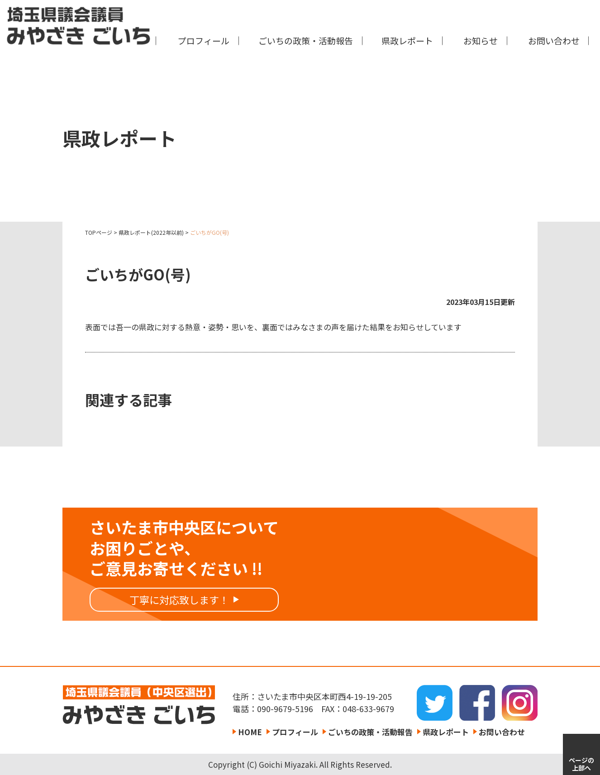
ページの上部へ (581, 764)
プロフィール (203, 40)
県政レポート (407, 40)
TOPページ (98, 232)
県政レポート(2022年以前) (151, 232)
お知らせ (480, 40)
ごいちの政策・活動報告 (305, 40)
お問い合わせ (554, 40)
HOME (250, 731)
